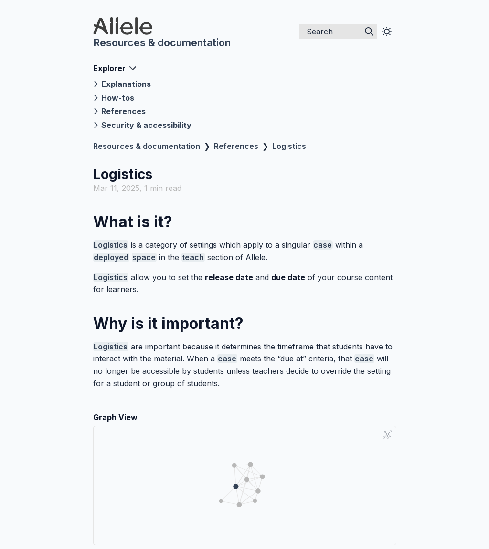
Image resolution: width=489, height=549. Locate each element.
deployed (111, 257)
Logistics (289, 146)
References (236, 146)
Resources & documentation (162, 42)
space (144, 257)
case (322, 245)
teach (193, 257)
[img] (369, 31)
